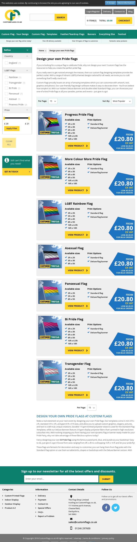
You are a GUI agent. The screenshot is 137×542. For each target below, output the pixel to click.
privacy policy (108, 538)
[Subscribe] (106, 479)
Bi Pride (13, 88)
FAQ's (40, 512)
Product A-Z (10, 508)
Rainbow (13, 77)
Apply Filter (11, 128)
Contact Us (120, 11)
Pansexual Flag (76, 284)
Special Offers (44, 508)
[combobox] (42, 17)
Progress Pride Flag (79, 114)
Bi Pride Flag (74, 319)
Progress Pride (16, 104)
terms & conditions (91, 538)
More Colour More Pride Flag (86, 159)
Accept (111, 2)
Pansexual (14, 93)
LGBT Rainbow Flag (79, 204)
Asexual (13, 99)
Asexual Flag (74, 248)
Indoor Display (12, 499)
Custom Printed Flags (14, 495)
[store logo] (12, 16)
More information (126, 2)
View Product (76, 145)
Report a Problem (46, 516)
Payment (42, 499)
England (13, 62)
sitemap (77, 538)
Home (41, 50)
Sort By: (106, 101)
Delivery (107, 11)
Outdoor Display (12, 504)
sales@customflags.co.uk (82, 522)
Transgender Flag (77, 364)
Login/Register (93, 11)
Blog (130, 11)
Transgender (15, 82)
